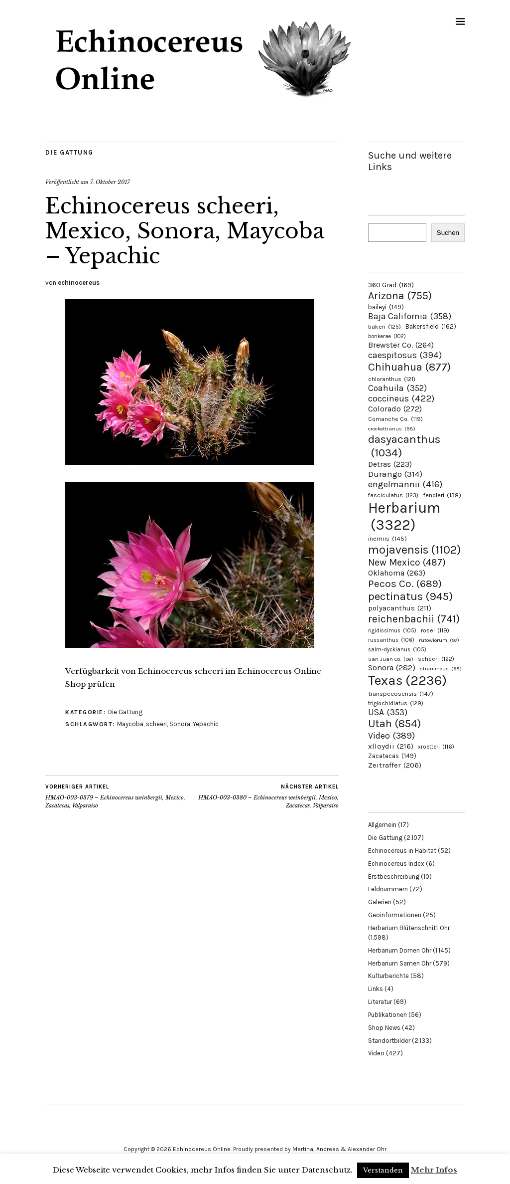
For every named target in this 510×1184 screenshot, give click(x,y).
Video (376, 1053)
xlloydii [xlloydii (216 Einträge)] (390, 746)
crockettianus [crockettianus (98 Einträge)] (391, 428)
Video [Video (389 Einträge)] (391, 735)
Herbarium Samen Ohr (399, 963)
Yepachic (206, 724)
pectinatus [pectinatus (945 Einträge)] (410, 596)
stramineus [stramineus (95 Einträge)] (441, 668)
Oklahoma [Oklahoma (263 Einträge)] (396, 573)
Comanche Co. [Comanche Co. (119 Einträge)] (395, 418)
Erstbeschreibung (393, 876)
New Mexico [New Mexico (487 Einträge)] (407, 562)
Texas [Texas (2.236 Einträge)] (407, 680)
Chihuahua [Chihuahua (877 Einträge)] (409, 367)
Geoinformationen (394, 915)
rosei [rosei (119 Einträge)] (435, 630)
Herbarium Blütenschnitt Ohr (409, 928)
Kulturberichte (388, 976)
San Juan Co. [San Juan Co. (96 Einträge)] (390, 659)
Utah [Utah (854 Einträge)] (394, 723)
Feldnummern (388, 889)
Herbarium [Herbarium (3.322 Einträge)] (404, 516)
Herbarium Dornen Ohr (399, 950)
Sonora (179, 724)
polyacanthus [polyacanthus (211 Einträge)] (399, 607)
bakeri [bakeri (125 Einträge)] (384, 326)
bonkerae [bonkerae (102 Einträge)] (387, 336)
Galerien (379, 902)
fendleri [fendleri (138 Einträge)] (442, 495)
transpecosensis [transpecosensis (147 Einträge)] (400, 693)
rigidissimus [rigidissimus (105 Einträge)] (392, 630)
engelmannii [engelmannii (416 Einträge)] (405, 484)
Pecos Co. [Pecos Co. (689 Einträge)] (405, 584)
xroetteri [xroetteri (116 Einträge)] (436, 746)
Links (375, 988)
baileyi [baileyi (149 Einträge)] (386, 307)
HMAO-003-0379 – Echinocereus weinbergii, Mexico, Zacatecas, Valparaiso (118, 796)
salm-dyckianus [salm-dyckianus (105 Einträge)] (397, 649)
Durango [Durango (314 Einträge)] (395, 474)
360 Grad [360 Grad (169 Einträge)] (391, 285)
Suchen (448, 232)
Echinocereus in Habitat (402, 850)
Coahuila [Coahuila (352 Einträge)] (397, 388)
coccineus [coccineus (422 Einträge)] (401, 398)
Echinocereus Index (396, 863)
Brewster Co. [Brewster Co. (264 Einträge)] (401, 345)
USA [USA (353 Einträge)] (387, 712)
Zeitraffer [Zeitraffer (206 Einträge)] (394, 765)
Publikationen (387, 1014)
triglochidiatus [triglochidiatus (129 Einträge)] (395, 703)
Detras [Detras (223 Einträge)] (390, 464)
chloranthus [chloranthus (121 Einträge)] (391, 379)
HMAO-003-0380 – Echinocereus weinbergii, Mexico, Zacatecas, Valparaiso (265, 796)
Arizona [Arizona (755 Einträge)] (400, 295)
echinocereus (79, 282)
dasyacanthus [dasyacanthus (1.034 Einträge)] (404, 445)
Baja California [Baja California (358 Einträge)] (409, 316)
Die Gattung (69, 152)
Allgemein (382, 824)
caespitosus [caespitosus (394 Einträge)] (405, 355)
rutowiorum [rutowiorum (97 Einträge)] (439, 640)
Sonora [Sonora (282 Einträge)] (391, 667)
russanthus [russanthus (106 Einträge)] (391, 640)
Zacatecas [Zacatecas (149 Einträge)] (392, 756)
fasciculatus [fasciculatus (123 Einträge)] (393, 495)
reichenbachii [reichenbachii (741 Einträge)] (414, 618)
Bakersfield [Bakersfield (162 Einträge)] (430, 326)
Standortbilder (389, 1040)
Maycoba (130, 724)
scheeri (156, 724)
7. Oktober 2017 (110, 182)
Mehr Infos (434, 1170)
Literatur (380, 1001)
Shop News (384, 1027)
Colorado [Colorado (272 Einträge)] (395, 408)
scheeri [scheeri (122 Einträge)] (436, 658)
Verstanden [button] (383, 1170)
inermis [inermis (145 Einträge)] (387, 538)
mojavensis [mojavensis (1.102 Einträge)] (414, 550)
